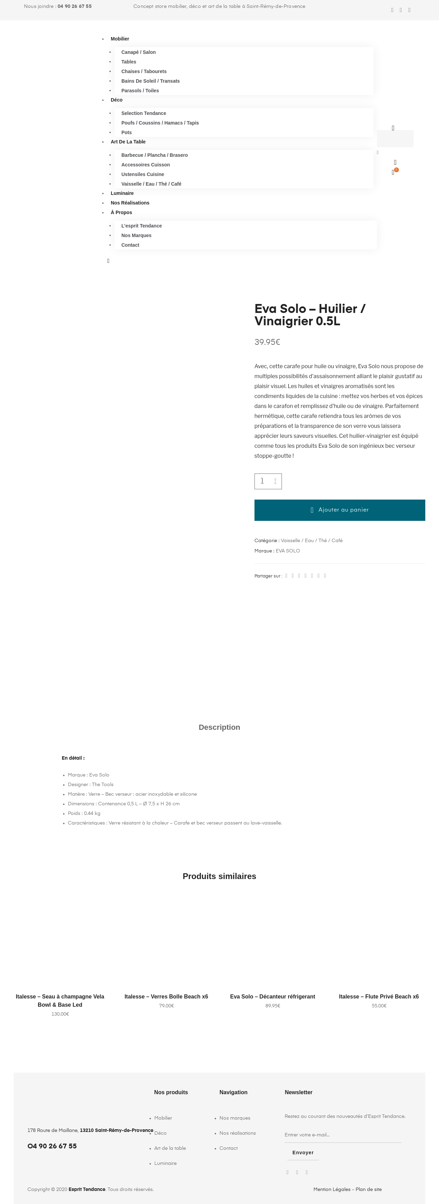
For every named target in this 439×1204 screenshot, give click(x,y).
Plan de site (369, 1189)
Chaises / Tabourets (144, 71)
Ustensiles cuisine (142, 174)
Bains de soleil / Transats (150, 80)
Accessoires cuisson (145, 164)
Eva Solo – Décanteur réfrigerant (272, 997)
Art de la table (128, 141)
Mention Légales (332, 1189)
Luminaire (122, 193)
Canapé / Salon (138, 52)
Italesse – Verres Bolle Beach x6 (166, 997)
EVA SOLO (288, 551)
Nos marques (136, 235)
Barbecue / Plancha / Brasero (154, 154)
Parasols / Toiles (140, 90)
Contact (130, 244)
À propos (121, 212)
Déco (116, 100)
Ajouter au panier (344, 510)
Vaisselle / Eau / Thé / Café (151, 183)
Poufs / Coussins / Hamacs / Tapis (160, 122)
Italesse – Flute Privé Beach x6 (379, 997)
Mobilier (120, 39)
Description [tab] (219, 727)
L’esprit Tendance (141, 225)
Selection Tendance (143, 113)
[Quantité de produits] (262, 481)
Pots (126, 132)
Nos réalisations (130, 203)
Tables (128, 61)
